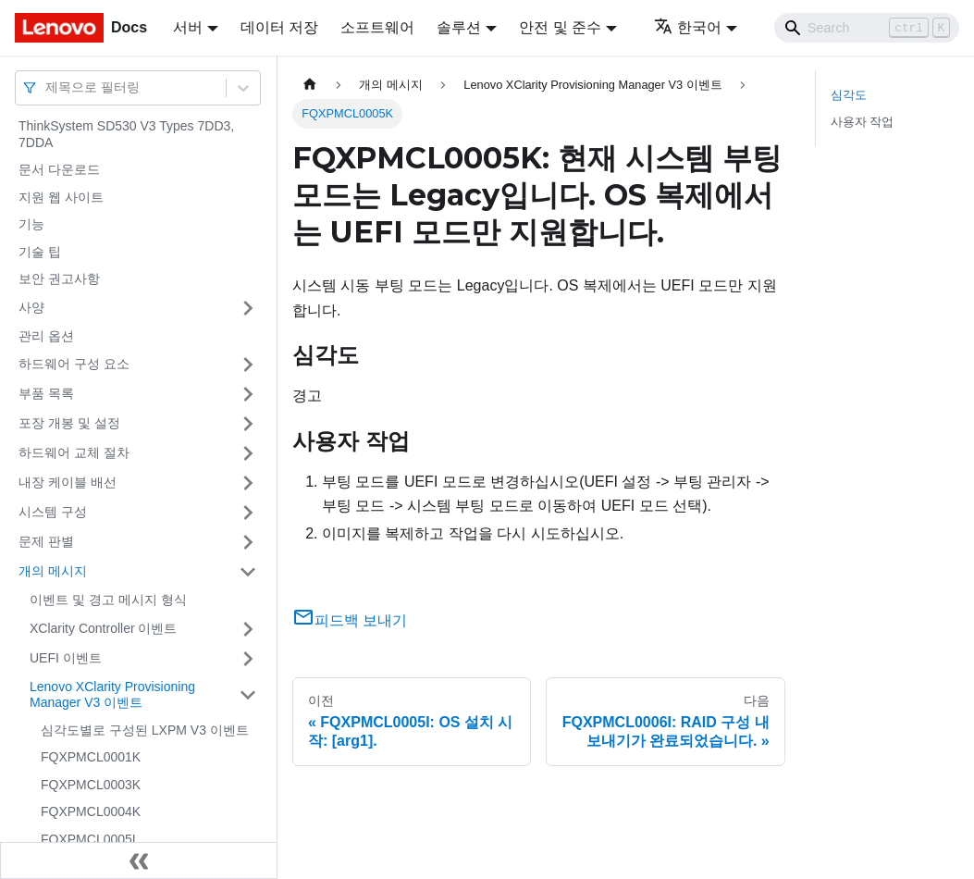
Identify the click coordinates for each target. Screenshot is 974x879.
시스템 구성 (52, 511)
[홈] (309, 84)
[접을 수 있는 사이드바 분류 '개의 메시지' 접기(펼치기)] (248, 572)
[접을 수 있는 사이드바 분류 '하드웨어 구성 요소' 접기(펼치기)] (248, 364)
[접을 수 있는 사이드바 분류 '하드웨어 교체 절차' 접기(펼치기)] (248, 453)
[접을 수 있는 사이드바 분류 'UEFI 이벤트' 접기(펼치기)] (248, 659)
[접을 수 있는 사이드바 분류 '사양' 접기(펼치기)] (248, 308)
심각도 (849, 95)
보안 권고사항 (59, 278)
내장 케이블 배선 (67, 482)
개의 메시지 (52, 570)
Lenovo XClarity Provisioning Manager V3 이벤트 (112, 695)
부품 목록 (46, 393)
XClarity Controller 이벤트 (103, 628)
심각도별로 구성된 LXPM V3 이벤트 (145, 730)
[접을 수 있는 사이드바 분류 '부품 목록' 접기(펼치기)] (248, 394)
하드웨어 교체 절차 (73, 452)
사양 (31, 307)
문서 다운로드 (59, 169)
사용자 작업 (862, 122)
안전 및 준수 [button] (560, 27)
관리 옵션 (46, 335)
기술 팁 (39, 251)
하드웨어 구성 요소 (73, 363)
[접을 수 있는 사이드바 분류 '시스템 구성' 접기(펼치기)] (248, 512)
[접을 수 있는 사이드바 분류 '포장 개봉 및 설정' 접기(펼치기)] (248, 424)
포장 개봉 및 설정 (69, 422)
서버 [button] (188, 27)
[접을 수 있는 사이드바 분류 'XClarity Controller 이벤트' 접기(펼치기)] (248, 629)
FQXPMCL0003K (91, 784)
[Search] (866, 28)
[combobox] (47, 87)
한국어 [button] (687, 27)
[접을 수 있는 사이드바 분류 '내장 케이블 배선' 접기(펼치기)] (248, 483)
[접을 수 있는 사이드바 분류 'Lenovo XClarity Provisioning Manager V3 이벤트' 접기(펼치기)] (248, 695)
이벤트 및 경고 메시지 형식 (108, 599)
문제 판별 (46, 541)
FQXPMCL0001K (91, 756)
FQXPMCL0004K (91, 811)
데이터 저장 (279, 27)
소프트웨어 (377, 27)
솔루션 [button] (459, 27)
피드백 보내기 (349, 620)
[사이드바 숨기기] (138, 860)
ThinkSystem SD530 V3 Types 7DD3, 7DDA (126, 134)
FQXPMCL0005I (88, 839)
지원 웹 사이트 (61, 197)
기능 (31, 224)
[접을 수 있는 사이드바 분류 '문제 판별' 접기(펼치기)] (248, 542)
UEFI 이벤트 (66, 657)
